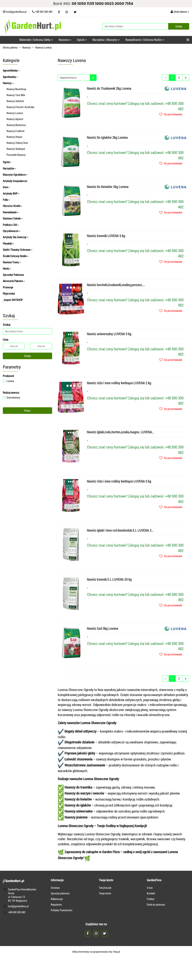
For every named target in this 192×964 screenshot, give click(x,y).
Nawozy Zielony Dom (17, 142)
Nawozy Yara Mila (16, 95)
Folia (6, 199)
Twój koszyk (105, 887)
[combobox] (77, 77)
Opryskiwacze (11, 231)
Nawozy (8, 83)
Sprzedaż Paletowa (13, 275)
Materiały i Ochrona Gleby (36, 40)
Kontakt (151, 893)
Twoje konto (105, 893)
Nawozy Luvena (15, 113)
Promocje (8, 287)
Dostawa (55, 887)
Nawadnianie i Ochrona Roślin (144, 40)
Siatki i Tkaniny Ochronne (17, 249)
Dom (6, 187)
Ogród (82, 40)
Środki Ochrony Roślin (16, 256)
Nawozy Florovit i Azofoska (20, 107)
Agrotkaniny (10, 77)
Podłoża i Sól (11, 225)
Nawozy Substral (15, 101)
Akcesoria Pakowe (14, 281)
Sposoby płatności (60, 893)
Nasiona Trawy (12, 262)
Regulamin (56, 904)
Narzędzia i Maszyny (106, 40)
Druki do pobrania (156, 904)
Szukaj (27, 355)
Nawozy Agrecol (15, 119)
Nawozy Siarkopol (16, 148)
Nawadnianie (11, 212)
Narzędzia (9, 168)
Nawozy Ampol (14, 136)
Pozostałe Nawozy (16, 154)
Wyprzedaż (9, 293)
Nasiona (65, 40)
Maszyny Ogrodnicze (15, 174)
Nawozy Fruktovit (15, 131)
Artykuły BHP (11, 193)
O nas (150, 887)
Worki (7, 268)
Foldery (150, 899)
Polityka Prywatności (61, 910)
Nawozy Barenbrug (16, 89)
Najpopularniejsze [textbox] (68, 77)
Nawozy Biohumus (16, 125)
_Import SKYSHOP (13, 300)
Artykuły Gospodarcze (15, 181)
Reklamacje (57, 899)
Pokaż (27, 410)
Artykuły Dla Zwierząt (15, 237)
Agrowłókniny (11, 70)
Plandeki (8, 243)
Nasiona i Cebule (13, 218)
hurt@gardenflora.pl (18, 906)
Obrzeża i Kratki (12, 206)
